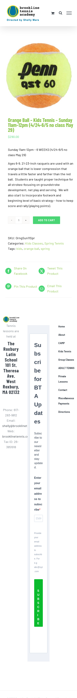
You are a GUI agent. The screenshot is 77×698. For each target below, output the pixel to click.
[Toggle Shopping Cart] (52, 13)
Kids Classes (34, 243)
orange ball (31, 249)
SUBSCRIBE (38, 607)
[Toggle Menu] (69, 13)
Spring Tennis (54, 243)
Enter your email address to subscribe (38, 493)
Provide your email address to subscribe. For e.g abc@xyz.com (38, 552)
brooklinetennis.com (16, 436)
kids (19, 249)
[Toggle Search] (60, 13)
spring (45, 249)
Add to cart (46, 220)
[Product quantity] (18, 220)
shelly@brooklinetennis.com (22, 426)
